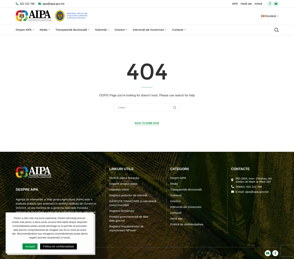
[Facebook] (270, 3)
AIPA (235, 3)
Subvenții (101, 29)
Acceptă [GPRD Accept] (30, 246)
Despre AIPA (24, 29)
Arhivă (258, 3)
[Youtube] (276, 3)
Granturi (120, 29)
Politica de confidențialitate (58, 246)
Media (43, 29)
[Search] (276, 30)
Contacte (177, 29)
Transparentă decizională (71, 29)
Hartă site (246, 3)
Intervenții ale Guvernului (148, 29)
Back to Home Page (147, 123)
